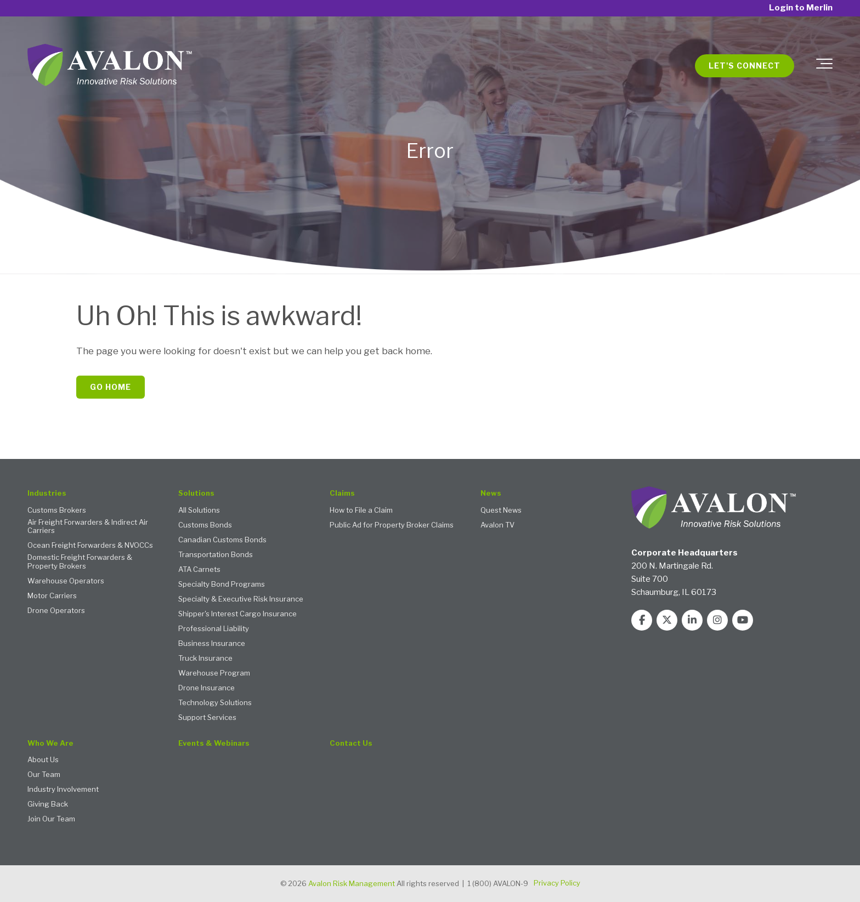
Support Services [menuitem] (207, 717)
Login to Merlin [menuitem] (801, 8)
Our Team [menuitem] (43, 774)
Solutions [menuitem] (196, 493)
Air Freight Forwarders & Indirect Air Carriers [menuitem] (87, 526)
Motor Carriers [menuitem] (52, 596)
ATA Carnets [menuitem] (199, 569)
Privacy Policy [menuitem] (557, 882)
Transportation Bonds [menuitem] (215, 555)
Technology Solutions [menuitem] (215, 703)
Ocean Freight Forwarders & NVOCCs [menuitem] (90, 545)
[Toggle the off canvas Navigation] (824, 66)
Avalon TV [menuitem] (497, 525)
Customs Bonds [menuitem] (205, 525)
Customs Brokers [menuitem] (56, 510)
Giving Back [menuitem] (47, 804)
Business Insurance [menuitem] (211, 643)
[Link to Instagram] (717, 620)
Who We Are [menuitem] (50, 743)
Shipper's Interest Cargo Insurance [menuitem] (237, 614)
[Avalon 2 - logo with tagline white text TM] (109, 66)
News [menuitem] (490, 493)
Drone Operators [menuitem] (56, 610)
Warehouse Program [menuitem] (214, 673)
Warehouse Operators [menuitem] (65, 581)
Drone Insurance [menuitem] (206, 688)
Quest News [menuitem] (501, 510)
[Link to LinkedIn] (692, 620)
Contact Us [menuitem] (351, 743)
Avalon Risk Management (351, 883)
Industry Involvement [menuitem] (63, 789)
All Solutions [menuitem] (199, 510)
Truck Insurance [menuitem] (205, 658)
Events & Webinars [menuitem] (214, 743)
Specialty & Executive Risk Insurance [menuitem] (240, 599)
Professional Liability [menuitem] (213, 629)
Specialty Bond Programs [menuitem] (221, 584)
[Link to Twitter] (667, 620)
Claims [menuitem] (342, 493)
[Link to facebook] (641, 620)
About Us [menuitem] (43, 760)
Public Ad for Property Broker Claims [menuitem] (392, 525)
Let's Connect (744, 65)
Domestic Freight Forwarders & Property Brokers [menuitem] (79, 561)
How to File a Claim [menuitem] (361, 510)
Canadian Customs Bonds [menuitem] (222, 540)
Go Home (110, 387)
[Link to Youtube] (742, 620)
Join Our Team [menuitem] (51, 819)
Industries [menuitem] (46, 493)
